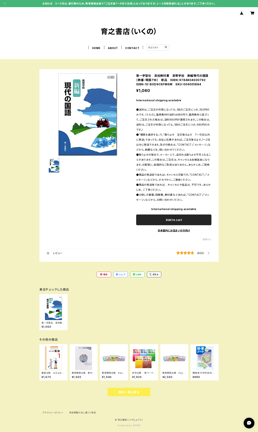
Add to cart (174, 220)
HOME (96, 48)
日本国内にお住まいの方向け (174, 230)
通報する (207, 239)
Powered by (129, 425)
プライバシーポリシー (52, 412)
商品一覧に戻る (129, 392)
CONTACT (132, 48)
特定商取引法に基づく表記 (82, 412)
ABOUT (113, 48)
